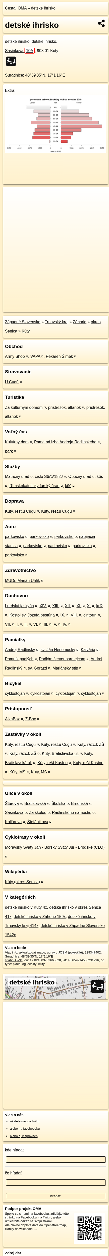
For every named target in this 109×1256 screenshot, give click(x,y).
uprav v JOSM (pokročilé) (65, 952)
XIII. (55, 606)
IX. (62, 615)
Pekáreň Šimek (59, 356)
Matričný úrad (17, 476)
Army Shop (15, 356)
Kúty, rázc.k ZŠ (90, 744)
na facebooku (39, 1213)
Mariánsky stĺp (65, 668)
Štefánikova (37, 822)
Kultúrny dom (16, 442)
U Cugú (11, 382)
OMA (22, 8)
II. (26, 624)
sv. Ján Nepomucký (57, 650)
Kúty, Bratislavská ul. (60, 753)
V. (55, 624)
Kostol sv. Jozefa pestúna (32, 615)
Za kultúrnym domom (23, 407)
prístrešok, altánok (64, 407)
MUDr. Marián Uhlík (22, 580)
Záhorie (79, 322)
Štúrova (12, 803)
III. (46, 624)
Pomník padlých (19, 659)
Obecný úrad (79, 476)
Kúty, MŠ (18, 772)
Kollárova (13, 822)
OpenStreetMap (40, 303)
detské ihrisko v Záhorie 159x (40, 916)
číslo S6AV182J (49, 476)
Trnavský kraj (56, 322)
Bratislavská (35, 803)
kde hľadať (14, 1150)
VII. (8, 624)
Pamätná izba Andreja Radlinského (65, 442)
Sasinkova (20, 51)
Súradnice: (14, 75)
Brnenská (79, 803)
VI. (35, 624)
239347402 (93, 952)
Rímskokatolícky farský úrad (35, 486)
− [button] (12, 203)
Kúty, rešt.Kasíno (53, 763)
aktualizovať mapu (32, 952)
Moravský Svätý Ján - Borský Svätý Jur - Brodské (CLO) (54, 847)
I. (17, 624)
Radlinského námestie (71, 812)
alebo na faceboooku (25, 1128)
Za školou (37, 812)
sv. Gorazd (37, 668)
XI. (79, 606)
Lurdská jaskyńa (19, 606)
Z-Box (30, 719)
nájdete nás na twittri (24, 1121)
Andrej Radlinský (20, 650)
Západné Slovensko (22, 322)
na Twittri (44, 1217)
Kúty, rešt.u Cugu (20, 511)
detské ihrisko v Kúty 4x (26, 907)
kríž (99, 606)
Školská (59, 803)
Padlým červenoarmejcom (62, 659)
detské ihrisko (43, 8)
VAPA (35, 356)
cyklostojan (15, 693)
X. (89, 606)
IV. (65, 624)
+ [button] (12, 195)
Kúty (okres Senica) (22, 882)
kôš (100, 476)
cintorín (90, 615)
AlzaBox (12, 719)
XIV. (43, 606)
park (9, 451)
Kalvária (88, 650)
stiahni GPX (13, 960)
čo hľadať (13, 1173)
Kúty (26, 331)
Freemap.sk (65, 303)
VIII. (74, 615)
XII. (68, 606)
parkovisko (14, 536)
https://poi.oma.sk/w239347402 (25, 307)
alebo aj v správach (24, 1136)
